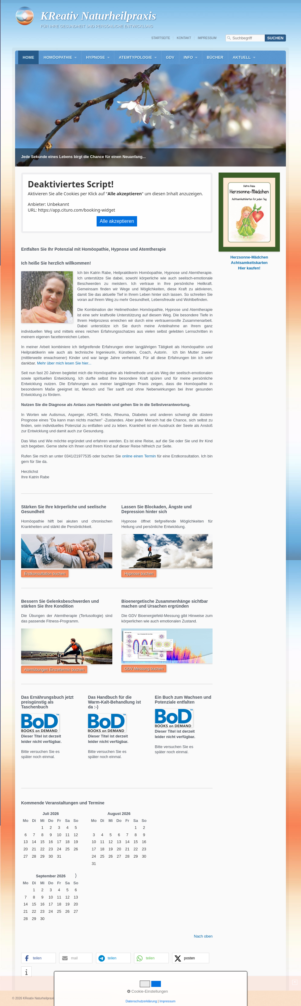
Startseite (160, 38)
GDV (170, 57)
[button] (45, 573)
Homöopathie (57, 57)
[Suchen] (275, 38)
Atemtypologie (135, 57)
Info (188, 57)
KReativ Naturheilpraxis (98, 15)
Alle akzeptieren (117, 221)
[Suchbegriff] (245, 38)
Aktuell (242, 57)
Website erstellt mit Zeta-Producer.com (84, 998)
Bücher (215, 57)
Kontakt (184, 38)
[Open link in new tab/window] (249, 268)
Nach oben (203, 936)
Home (28, 57)
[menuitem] (28, 57)
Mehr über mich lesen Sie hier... (65, 363)
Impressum (207, 38)
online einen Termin (139, 456)
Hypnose (95, 57)
